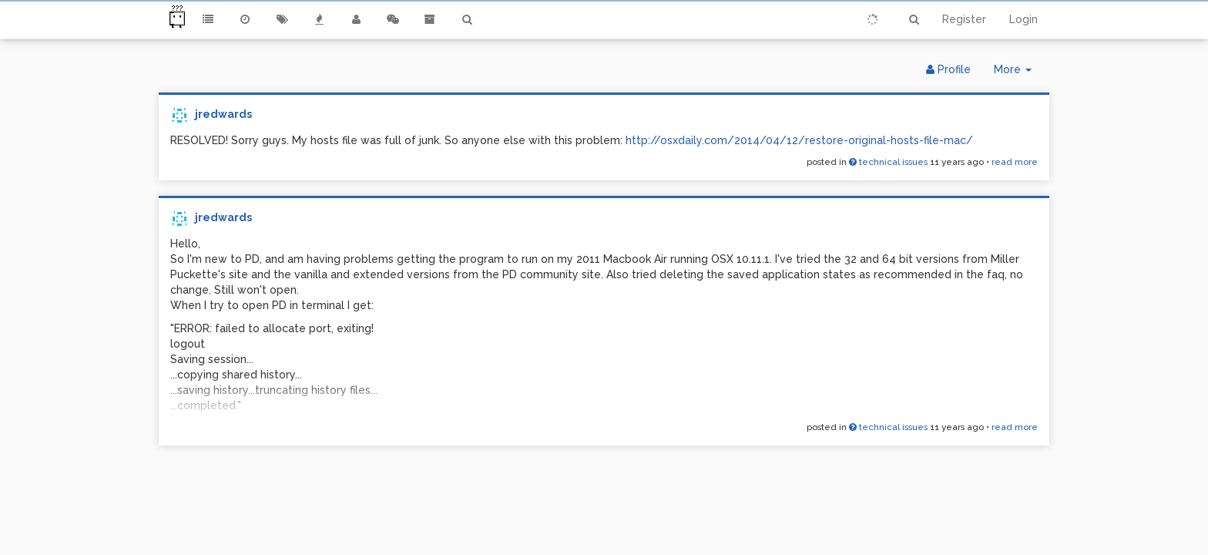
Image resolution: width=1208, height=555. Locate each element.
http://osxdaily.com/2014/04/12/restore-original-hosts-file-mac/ (799, 140)
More (1018, 73)
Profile (948, 69)
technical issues (888, 161)
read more (1015, 161)
